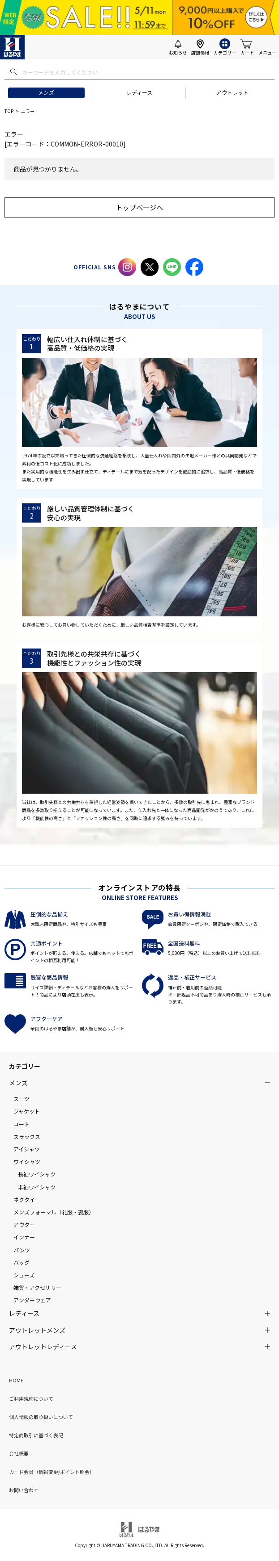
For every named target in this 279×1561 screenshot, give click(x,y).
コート (21, 1124)
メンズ (46, 92)
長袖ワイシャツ (37, 1174)
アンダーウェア (32, 1300)
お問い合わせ (24, 1490)
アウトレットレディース (43, 1346)
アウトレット (232, 92)
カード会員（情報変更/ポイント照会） (51, 1471)
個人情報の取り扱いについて (41, 1416)
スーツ (21, 1098)
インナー (24, 1237)
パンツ (21, 1250)
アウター (24, 1224)
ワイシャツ (26, 1161)
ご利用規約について (31, 1398)
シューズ (23, 1275)
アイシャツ (26, 1149)
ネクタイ (24, 1199)
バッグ (21, 1262)
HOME (16, 1380)
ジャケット (26, 1111)
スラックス (26, 1136)
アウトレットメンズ (37, 1330)
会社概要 (19, 1453)
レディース (139, 92)
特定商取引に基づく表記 (36, 1435)
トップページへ (139, 207)
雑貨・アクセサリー (37, 1287)
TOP (8, 111)
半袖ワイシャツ (37, 1187)
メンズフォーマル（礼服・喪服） (53, 1212)
